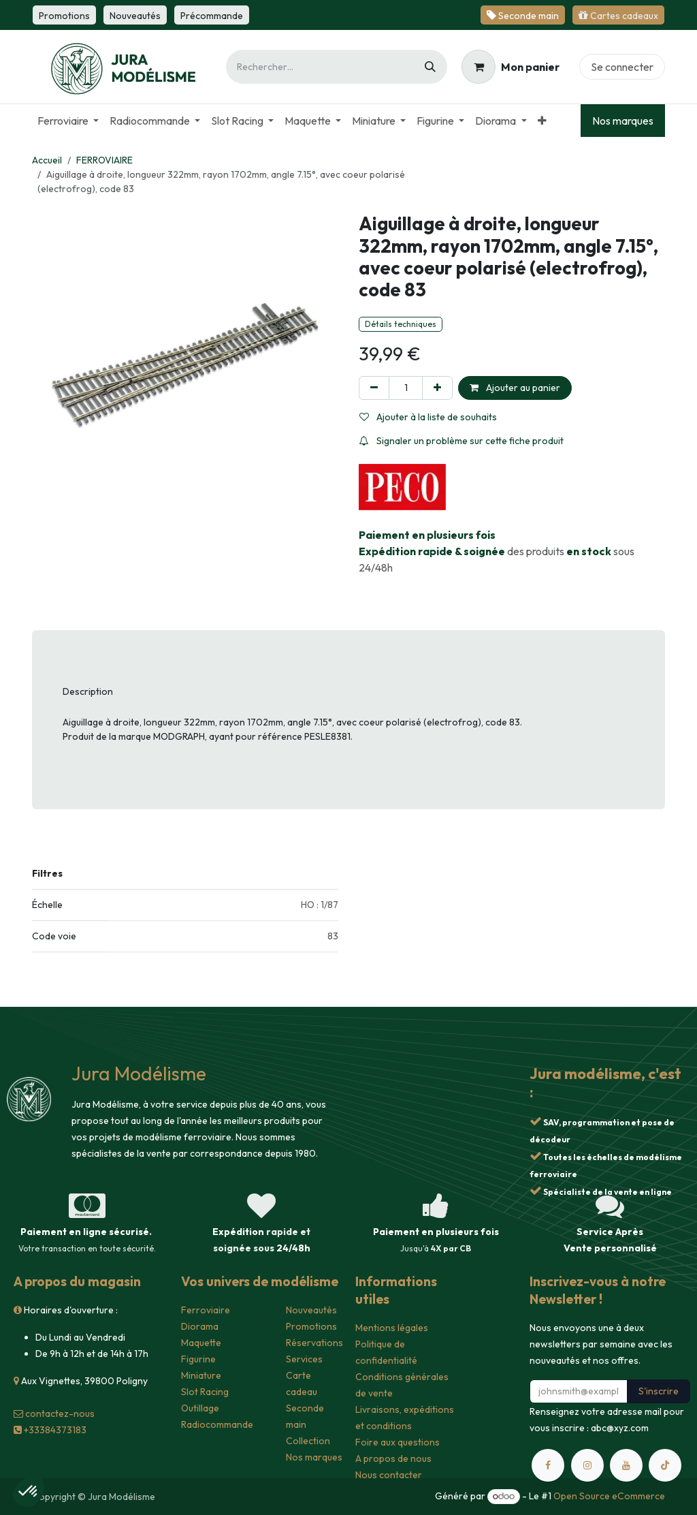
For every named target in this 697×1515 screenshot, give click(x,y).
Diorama (199, 1326)
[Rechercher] (430, 67)
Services (304, 1359)
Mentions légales (391, 1328)
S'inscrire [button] (658, 1391)
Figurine (198, 1359)
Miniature (201, 1375)
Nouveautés (311, 1310)
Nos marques (622, 120)
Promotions (311, 1326)
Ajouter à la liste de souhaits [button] (428, 417)
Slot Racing (205, 1392)
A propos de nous (393, 1458)
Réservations (314, 1343)
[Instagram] (587, 1465)
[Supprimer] (374, 388)
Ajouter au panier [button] (515, 387)
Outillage (200, 1408)
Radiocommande (217, 1424)
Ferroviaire (205, 1310)
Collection (308, 1441)
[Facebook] (548, 1465)
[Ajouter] (437, 388)
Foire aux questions (397, 1442)
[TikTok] (665, 1465)
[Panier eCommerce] (510, 67)
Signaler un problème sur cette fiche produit (461, 441)
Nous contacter (388, 1475)
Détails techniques (400, 324)
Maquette (201, 1343)
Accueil (47, 160)
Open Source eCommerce (609, 1496)
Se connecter (622, 67)
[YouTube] (626, 1465)
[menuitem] (68, 120)
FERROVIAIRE (104, 160)
